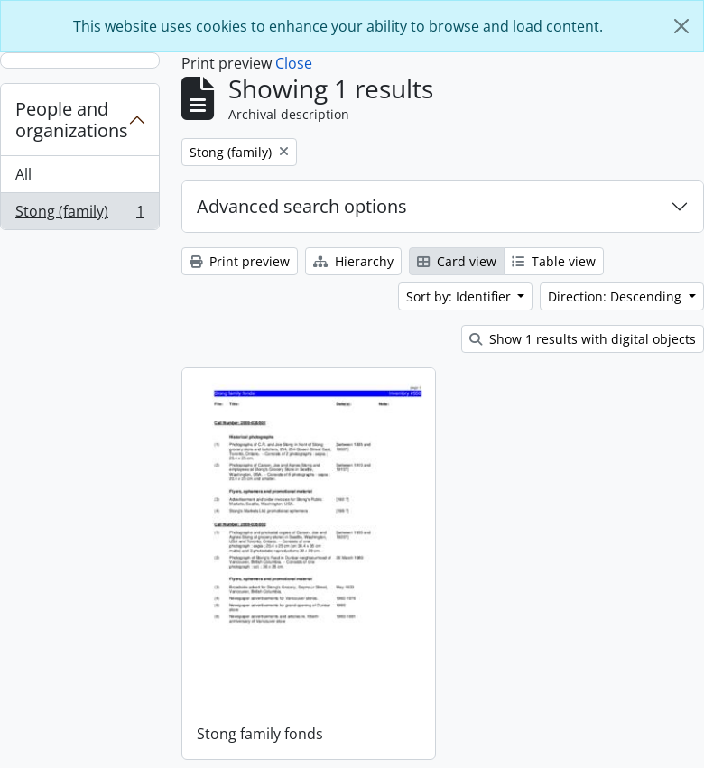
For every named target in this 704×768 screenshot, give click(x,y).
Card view (456, 261)
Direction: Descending (616, 296)
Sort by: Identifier (460, 296)
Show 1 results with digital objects (582, 338)
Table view (554, 261)
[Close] (681, 26)
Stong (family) (79, 214)
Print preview (240, 261)
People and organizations (71, 120)
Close (293, 63)
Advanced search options (302, 206)
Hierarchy (353, 261)
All (23, 174)
